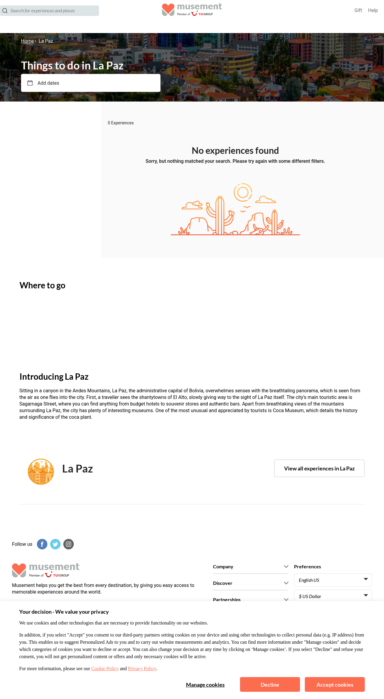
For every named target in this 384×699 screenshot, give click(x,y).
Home (27, 41)
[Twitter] (55, 544)
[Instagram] (68, 544)
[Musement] (192, 16)
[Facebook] (41, 544)
